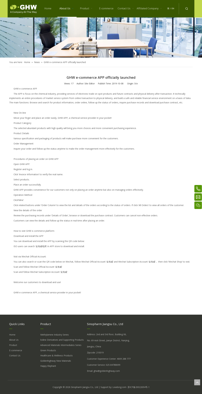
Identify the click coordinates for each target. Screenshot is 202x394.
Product (13, 345)
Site (136, 83)
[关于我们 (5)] (101, 37)
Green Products (48, 350)
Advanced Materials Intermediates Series (60, 345)
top (197, 382)
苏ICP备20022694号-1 (139, 387)
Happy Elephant (48, 365)
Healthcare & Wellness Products (56, 355)
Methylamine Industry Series (54, 334)
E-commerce (15, 350)
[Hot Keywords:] (187, 9)
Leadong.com (119, 387)
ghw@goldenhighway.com (107, 370)
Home (12, 334)
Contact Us (14, 355)
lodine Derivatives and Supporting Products (62, 339)
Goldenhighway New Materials (55, 360)
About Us (14, 339)
